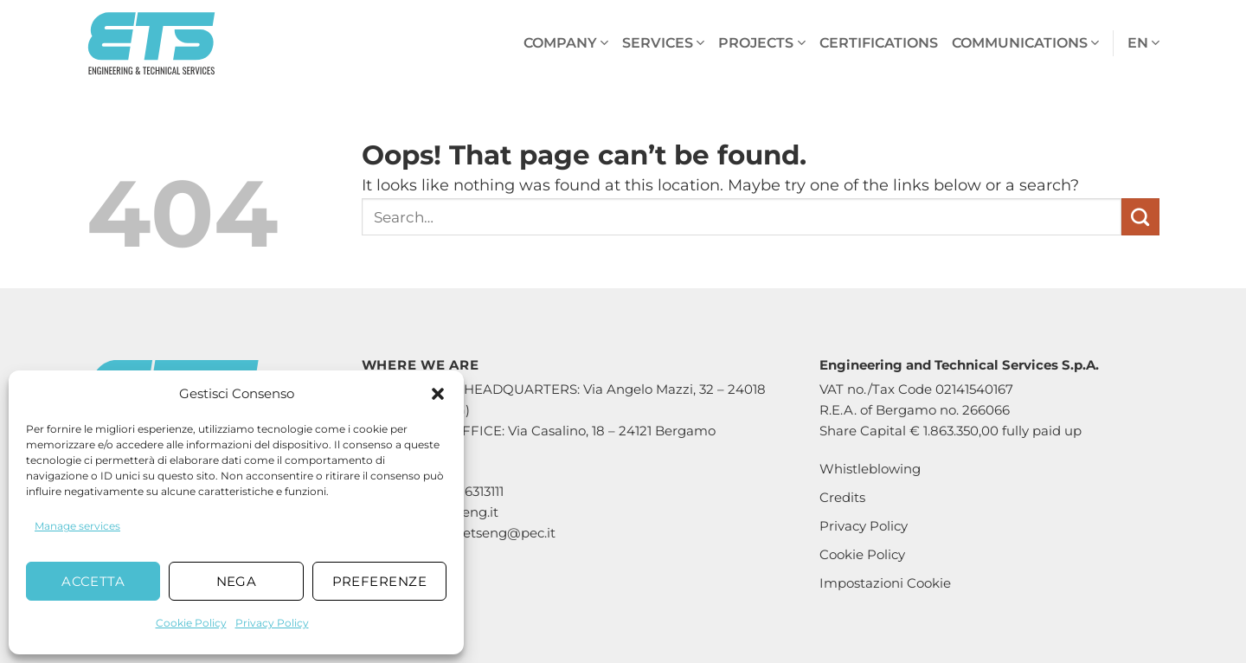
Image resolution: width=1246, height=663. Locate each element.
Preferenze (379, 581)
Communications (1025, 43)
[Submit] (1140, 217)
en (1143, 43)
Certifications (878, 43)
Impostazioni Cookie (885, 583)
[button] (437, 393)
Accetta (93, 581)
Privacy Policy (272, 622)
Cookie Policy (191, 622)
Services (663, 43)
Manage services (77, 525)
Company (565, 43)
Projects (761, 43)
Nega (236, 581)
